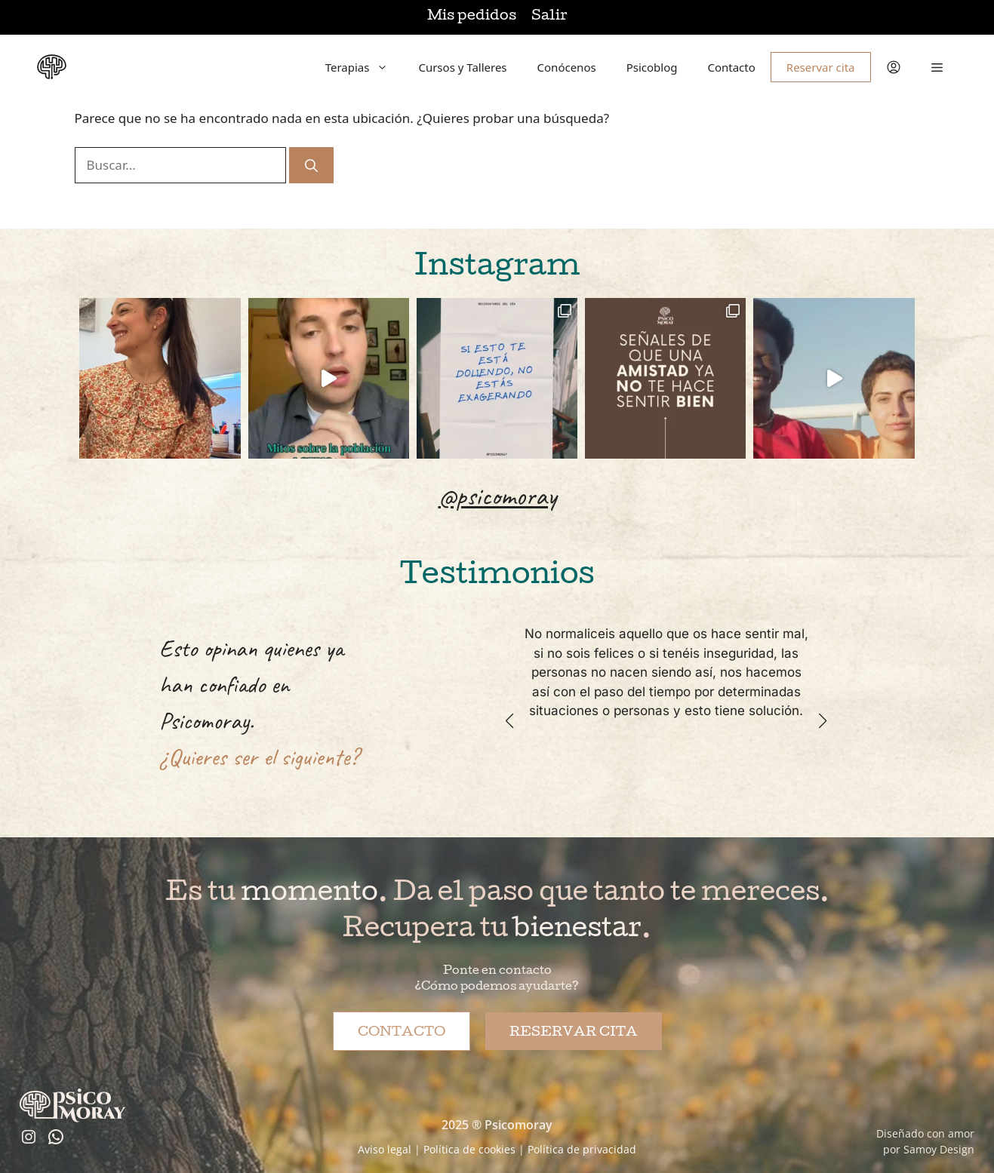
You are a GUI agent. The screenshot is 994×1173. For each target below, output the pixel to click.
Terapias (364, 67)
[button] (937, 67)
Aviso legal (384, 1149)
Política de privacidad (582, 1149)
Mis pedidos (471, 17)
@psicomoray (497, 495)
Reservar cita (820, 67)
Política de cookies (469, 1149)
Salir (549, 17)
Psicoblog (652, 67)
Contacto (731, 67)
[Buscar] (311, 165)
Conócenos (566, 67)
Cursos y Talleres (462, 67)
